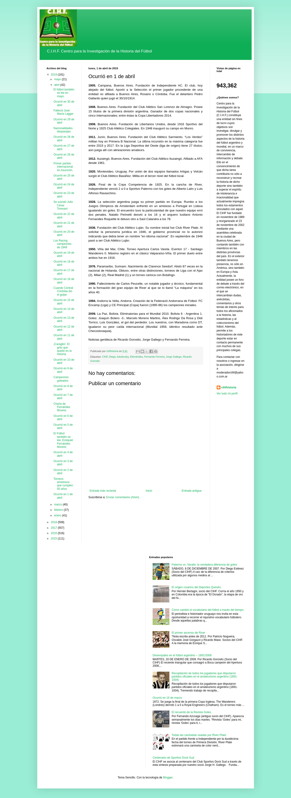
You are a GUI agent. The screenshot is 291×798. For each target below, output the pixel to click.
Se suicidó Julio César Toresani (63, 205)
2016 (54, 533)
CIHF (105, 356)
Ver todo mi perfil (227, 393)
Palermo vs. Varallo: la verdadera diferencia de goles (204, 564)
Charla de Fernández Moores (61, 407)
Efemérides (136, 356)
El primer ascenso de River (188, 632)
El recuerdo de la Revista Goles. (192, 712)
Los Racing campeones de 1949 (62, 244)
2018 (54, 522)
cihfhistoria (228, 387)
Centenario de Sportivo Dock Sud (173, 757)
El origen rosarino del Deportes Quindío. (197, 587)
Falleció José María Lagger (63, 112)
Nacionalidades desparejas (62, 130)
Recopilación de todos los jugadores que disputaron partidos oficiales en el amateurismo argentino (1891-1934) (205, 677)
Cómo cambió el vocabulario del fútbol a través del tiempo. (208, 609)
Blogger (168, 777)
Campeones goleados (60, 379)
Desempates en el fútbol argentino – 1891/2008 (182, 655)
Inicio (149, 490)
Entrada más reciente (103, 490)
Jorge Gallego (173, 356)
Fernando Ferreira (154, 356)
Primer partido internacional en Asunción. (63, 167)
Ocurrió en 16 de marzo (167, 697)
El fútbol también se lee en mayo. (63, 93)
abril (57, 84)
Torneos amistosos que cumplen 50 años (63, 484)
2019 (54, 74)
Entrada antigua (192, 490)
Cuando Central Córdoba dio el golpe (63, 291)
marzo (58, 504)
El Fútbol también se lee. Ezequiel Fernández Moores (63, 440)
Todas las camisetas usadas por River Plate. (199, 735)
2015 (54, 538)
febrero (59, 509)
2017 (54, 527)
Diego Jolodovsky (119, 356)
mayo (58, 79)
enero (58, 515)
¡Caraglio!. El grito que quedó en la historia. (62, 349)
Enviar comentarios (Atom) (122, 497)
